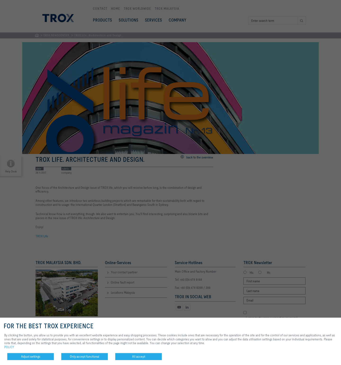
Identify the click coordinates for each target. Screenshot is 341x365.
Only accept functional (84, 356)
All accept (138, 356)
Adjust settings (30, 356)
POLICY (9, 347)
